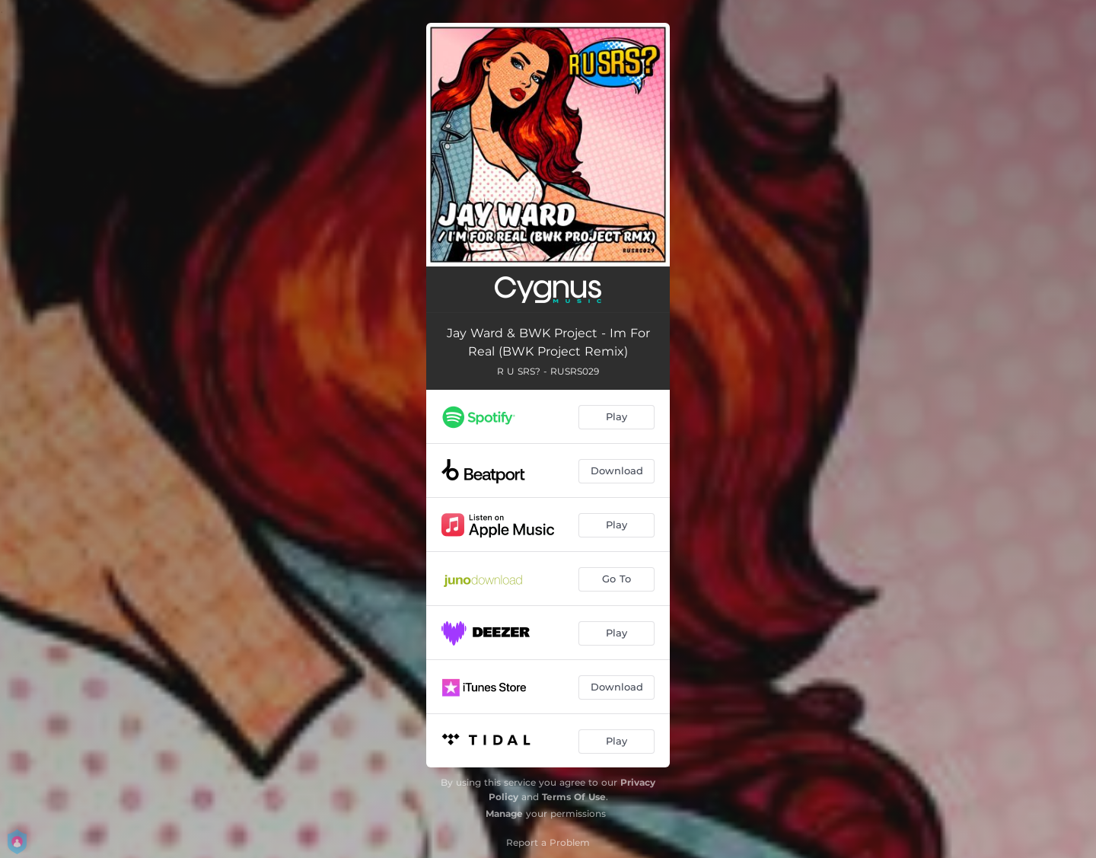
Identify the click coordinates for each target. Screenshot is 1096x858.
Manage (504, 813)
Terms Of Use (574, 796)
